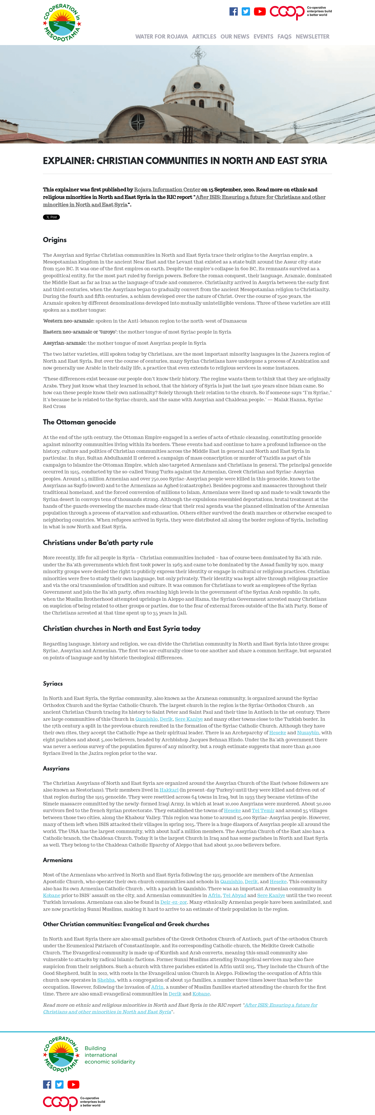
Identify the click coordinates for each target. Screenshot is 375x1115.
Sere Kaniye (189, 719)
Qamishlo (146, 719)
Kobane (51, 895)
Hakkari (169, 790)
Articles (204, 36)
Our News (235, 36)
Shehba (106, 980)
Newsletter (313, 36)
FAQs (285, 36)
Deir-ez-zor (173, 902)
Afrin (214, 895)
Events (263, 36)
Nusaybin (308, 733)
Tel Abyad (234, 895)
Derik (166, 719)
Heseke (277, 733)
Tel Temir (263, 810)
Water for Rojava (161, 36)
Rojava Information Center (167, 189)
